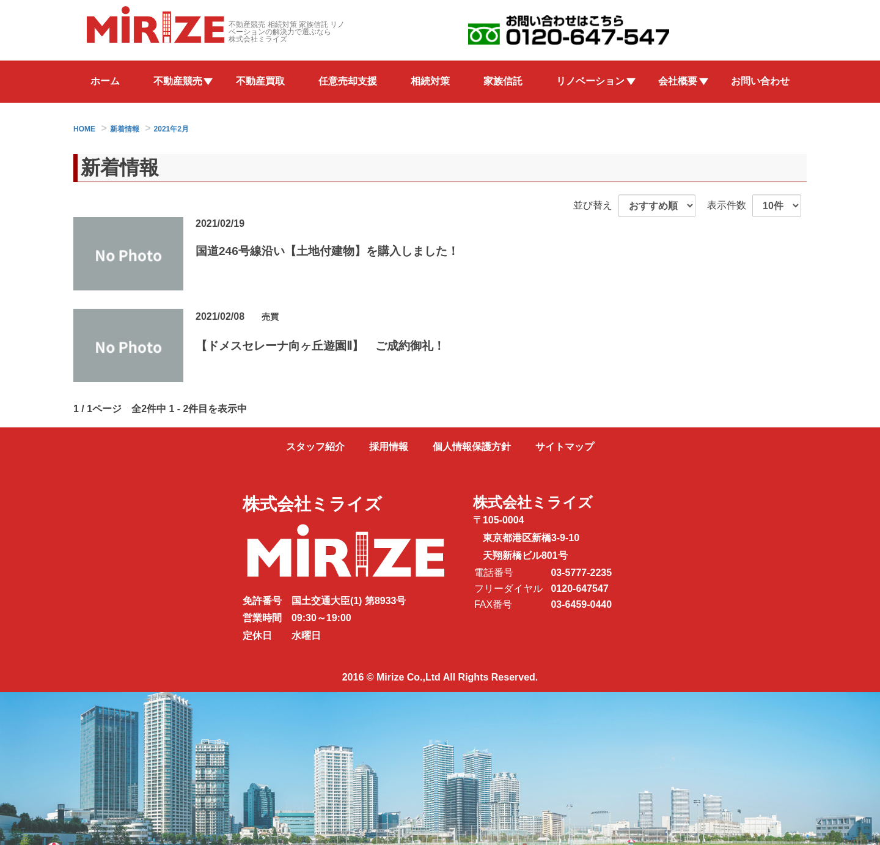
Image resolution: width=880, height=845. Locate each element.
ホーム (105, 81)
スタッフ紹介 (315, 446)
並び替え (592, 205)
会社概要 (677, 81)
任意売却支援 (347, 81)
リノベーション (590, 81)
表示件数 (726, 205)
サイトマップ (564, 446)
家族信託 (502, 81)
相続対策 (430, 81)
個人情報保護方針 (472, 446)
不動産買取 (260, 81)
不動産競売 (177, 81)
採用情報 (388, 446)
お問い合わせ (760, 81)
